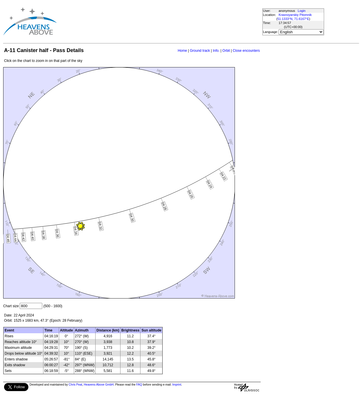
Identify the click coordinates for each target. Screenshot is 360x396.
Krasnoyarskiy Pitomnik (295, 14)
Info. (216, 51)
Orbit (226, 51)
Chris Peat (75, 384)
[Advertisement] (161, 21)
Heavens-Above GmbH (99, 384)
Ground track (200, 51)
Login (302, 10)
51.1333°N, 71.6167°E (293, 19)
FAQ (139, 384)
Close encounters (246, 51)
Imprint (176, 384)
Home (182, 51)
